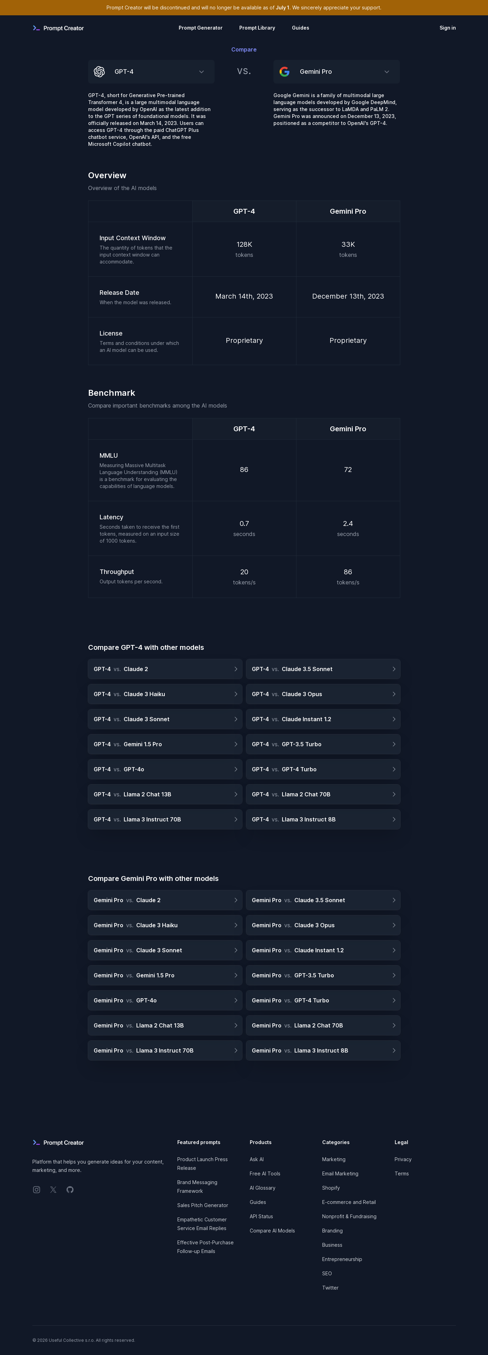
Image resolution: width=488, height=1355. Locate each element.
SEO (327, 1273)
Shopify (331, 1188)
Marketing (334, 1159)
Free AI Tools (265, 1173)
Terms (402, 1173)
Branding (332, 1231)
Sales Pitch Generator (202, 1205)
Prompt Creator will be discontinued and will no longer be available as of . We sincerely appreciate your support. (244, 7)
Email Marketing (340, 1173)
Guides (300, 28)
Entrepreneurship (342, 1259)
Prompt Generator (201, 28)
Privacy (403, 1159)
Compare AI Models (272, 1231)
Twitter (330, 1288)
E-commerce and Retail (349, 1202)
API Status (261, 1216)
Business (332, 1245)
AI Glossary (263, 1188)
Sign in (448, 28)
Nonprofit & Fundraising (349, 1216)
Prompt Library (257, 28)
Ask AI (257, 1159)
